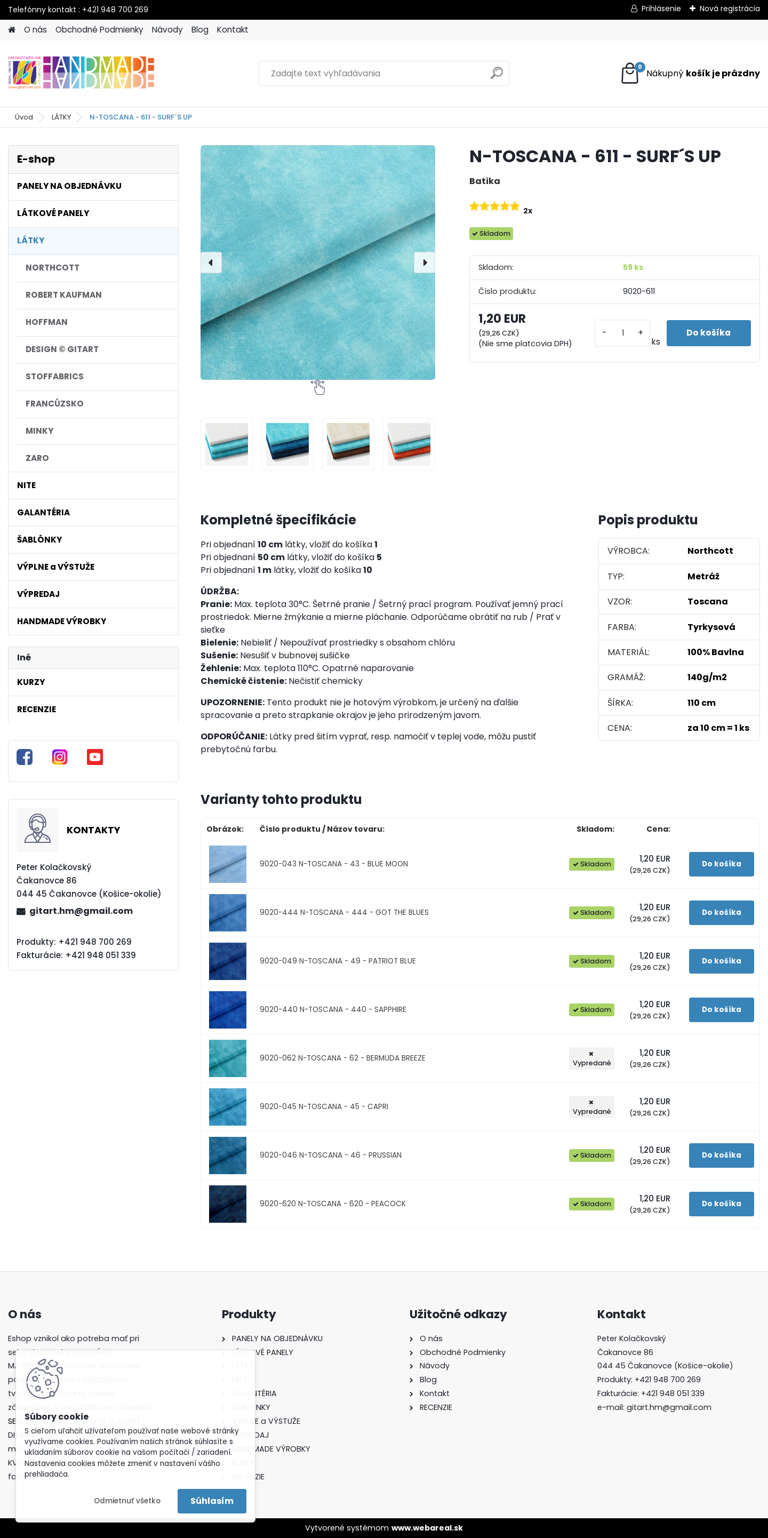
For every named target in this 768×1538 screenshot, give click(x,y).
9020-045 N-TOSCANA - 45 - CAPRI (324, 1107)
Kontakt (233, 29)
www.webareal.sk (427, 1528)
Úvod (24, 117)
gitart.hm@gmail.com (81, 911)
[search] (497, 77)
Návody (167, 29)
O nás (35, 29)
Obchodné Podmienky (99, 29)
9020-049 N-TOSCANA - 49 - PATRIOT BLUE (338, 961)
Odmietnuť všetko (127, 1501)
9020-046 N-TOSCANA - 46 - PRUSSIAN (331, 1155)
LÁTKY (61, 117)
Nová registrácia (730, 8)
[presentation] (211, 262)
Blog (200, 29)
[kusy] (621, 333)
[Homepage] (11, 30)
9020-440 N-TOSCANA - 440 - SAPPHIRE (333, 1010)
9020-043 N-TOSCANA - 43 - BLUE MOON (334, 864)
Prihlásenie (661, 8)
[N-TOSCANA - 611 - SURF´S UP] (318, 262)
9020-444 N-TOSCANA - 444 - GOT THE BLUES (344, 912)
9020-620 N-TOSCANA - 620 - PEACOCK (333, 1204)
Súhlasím (212, 1501)
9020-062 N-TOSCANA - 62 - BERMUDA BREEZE (343, 1058)
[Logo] (81, 73)
